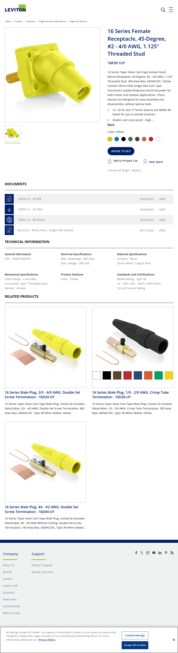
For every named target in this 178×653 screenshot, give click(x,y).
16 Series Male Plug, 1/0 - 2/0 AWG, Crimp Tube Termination (130, 394)
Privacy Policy (46, 639)
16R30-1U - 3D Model (31, 220)
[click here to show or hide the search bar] (163, 10)
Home (8, 21)
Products (18, 21)
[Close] (174, 640)
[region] (89, 640)
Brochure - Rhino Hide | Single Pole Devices (45, 230)
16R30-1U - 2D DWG (30, 209)
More (111, 124)
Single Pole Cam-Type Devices (52, 21)
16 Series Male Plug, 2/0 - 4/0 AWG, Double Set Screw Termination (42, 394)
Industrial (30, 21)
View (162, 199)
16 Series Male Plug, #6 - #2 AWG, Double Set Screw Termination (41, 509)
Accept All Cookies (135, 645)
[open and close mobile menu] (171, 9)
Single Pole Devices (78, 21)
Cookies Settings (135, 635)
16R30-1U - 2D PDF (29, 199)
